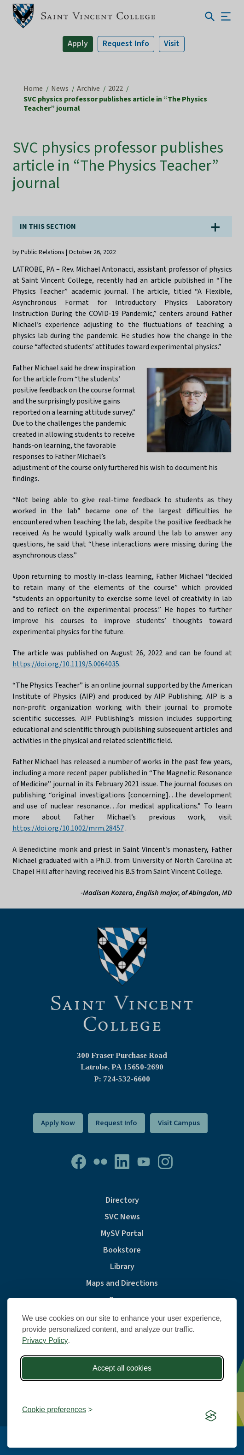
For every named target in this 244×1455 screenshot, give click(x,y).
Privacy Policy (45, 1340)
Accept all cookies (122, 1368)
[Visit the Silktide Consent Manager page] (211, 1416)
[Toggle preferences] (57, 1410)
